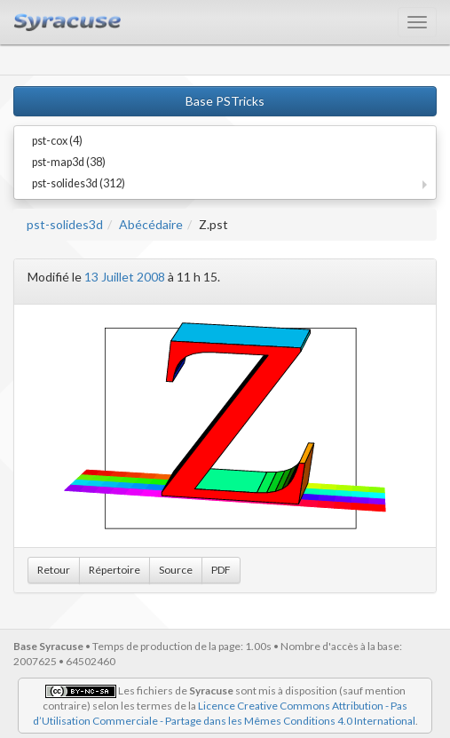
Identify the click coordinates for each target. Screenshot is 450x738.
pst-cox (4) (57, 140)
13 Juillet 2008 (124, 276)
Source (176, 569)
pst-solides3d (65, 224)
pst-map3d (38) (69, 162)
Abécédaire (151, 224)
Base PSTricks (225, 100)
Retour (53, 569)
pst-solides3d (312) (78, 183)
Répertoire (114, 569)
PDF (221, 569)
